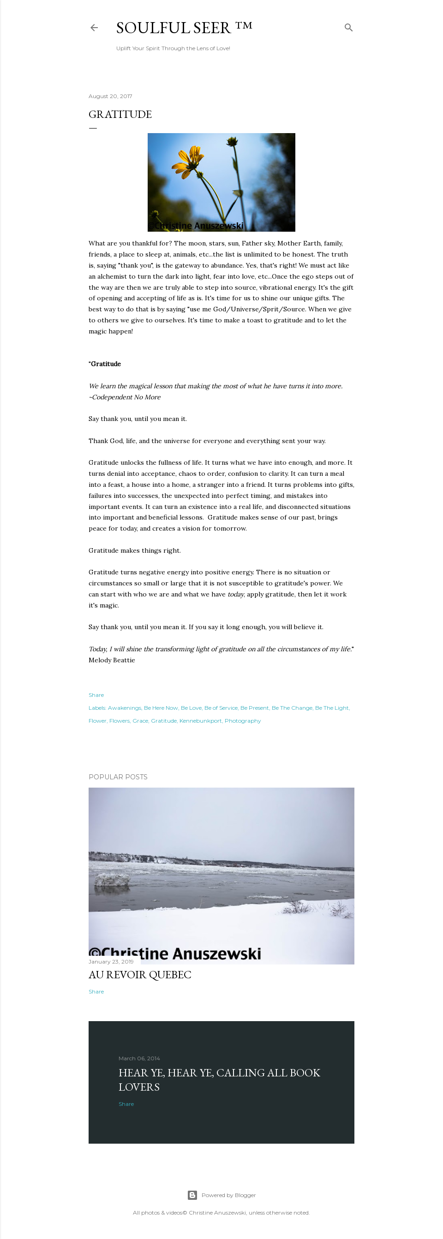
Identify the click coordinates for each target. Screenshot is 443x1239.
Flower (98, 720)
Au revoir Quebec (140, 974)
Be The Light (332, 707)
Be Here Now (161, 707)
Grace (140, 720)
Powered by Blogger (221, 1195)
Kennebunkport (201, 720)
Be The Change (292, 707)
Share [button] (96, 694)
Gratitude (164, 720)
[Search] (348, 26)
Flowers (119, 720)
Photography (243, 720)
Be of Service (221, 707)
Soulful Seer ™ (184, 27)
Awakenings (124, 707)
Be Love (191, 707)
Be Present (254, 707)
